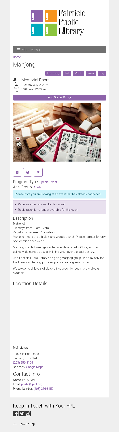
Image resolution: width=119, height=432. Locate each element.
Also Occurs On (59, 97)
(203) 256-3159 (43, 389)
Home (17, 57)
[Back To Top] (59, 424)
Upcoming (53, 73)
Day (102, 73)
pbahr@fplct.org (31, 384)
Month (78, 73)
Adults (37, 187)
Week (91, 73)
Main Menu (28, 49)
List (67, 73)
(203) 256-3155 (23, 362)
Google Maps (34, 367)
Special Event (48, 182)
